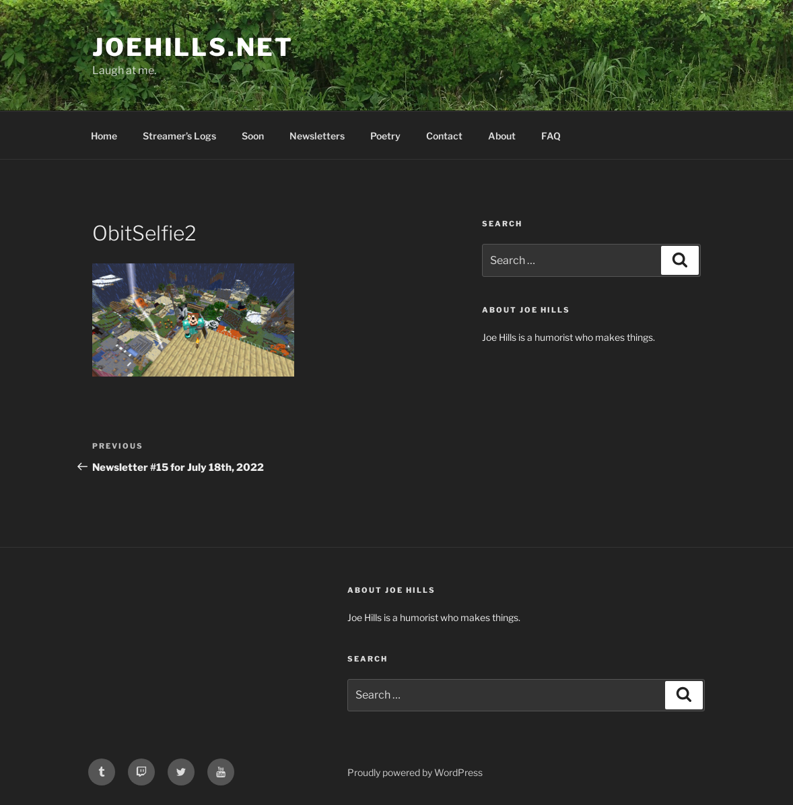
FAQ (551, 135)
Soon (253, 135)
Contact (444, 135)
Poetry (385, 135)
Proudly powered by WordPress (415, 772)
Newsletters (317, 135)
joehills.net (193, 47)
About (502, 135)
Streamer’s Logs (179, 135)
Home (104, 135)
